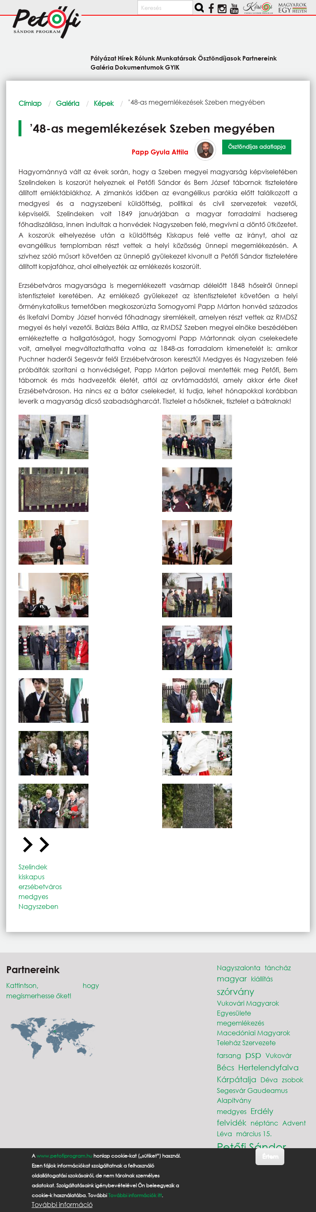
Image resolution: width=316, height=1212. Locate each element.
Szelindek (33, 866)
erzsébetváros (40, 886)
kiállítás (262, 978)
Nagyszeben (38, 906)
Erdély (262, 1111)
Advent (294, 1123)
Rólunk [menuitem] (145, 57)
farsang (229, 1055)
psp (253, 1054)
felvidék (231, 1122)
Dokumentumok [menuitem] (139, 66)
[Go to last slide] (27, 845)
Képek (104, 103)
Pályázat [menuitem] (103, 57)
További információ (62, 1204)
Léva (224, 1133)
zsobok (292, 1079)
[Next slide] (43, 845)
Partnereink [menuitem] (259, 57)
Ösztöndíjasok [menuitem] (219, 57)
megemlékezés (240, 1022)
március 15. (254, 1133)
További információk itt (135, 1195)
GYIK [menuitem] (172, 66)
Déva (269, 1079)
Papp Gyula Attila (160, 152)
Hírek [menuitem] (125, 57)
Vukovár (278, 1055)
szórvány (235, 991)
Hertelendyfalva (268, 1067)
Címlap (30, 103)
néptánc (264, 1123)
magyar (232, 978)
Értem (270, 1156)
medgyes (33, 896)
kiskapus (31, 876)
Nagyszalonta (238, 967)
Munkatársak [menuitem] (176, 57)
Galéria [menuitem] (102, 66)
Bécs (225, 1067)
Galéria (67, 103)
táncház (278, 967)
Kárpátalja (236, 1079)
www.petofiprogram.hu (64, 1155)
